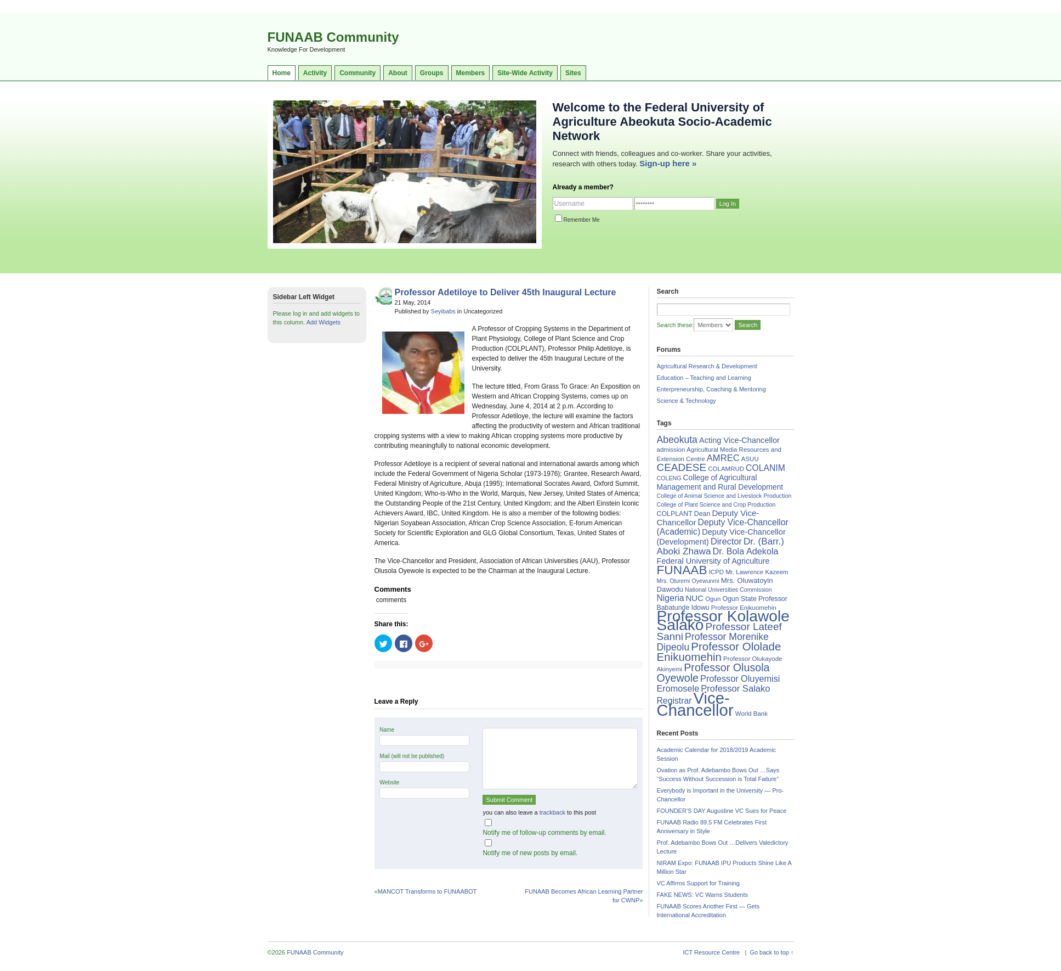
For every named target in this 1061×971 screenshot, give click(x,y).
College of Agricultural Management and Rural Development (720, 482)
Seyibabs (443, 311)
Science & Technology (686, 400)
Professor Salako (735, 688)
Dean (702, 514)
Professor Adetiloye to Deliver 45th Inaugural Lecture (505, 292)
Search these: (675, 325)
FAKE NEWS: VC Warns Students (702, 894)
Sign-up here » (667, 163)
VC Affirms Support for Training (698, 883)
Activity (315, 73)
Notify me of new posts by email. (530, 853)
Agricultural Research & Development (707, 366)
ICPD (716, 572)
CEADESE (682, 467)
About (397, 73)
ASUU (750, 459)
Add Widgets (324, 322)
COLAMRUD (726, 468)
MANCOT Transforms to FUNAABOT (427, 891)
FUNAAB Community (333, 37)
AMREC (723, 458)
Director (726, 541)
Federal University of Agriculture (713, 561)
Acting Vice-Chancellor (739, 440)
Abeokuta (677, 439)
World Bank (751, 713)
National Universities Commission (728, 589)
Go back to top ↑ (771, 952)
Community (357, 73)
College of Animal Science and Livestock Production (724, 495)
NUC (694, 598)
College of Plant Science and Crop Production (716, 504)
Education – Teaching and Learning (704, 377)
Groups (432, 73)
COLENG (669, 478)
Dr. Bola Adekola (745, 551)
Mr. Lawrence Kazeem (756, 572)
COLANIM (765, 468)
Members (470, 73)
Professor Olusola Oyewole (713, 672)
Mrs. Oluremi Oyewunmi (688, 580)
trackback (552, 812)
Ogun (712, 599)
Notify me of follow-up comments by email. (544, 833)
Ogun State (739, 599)
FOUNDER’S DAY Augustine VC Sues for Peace (722, 810)
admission (671, 449)
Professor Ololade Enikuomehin (719, 651)
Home (282, 73)
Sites (573, 73)
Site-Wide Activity (525, 73)
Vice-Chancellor (695, 704)
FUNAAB (682, 570)
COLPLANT (675, 514)
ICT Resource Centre (711, 952)
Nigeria (670, 598)
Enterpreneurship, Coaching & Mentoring (711, 389)
